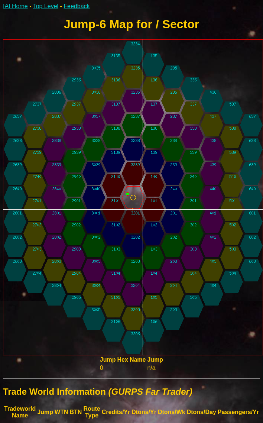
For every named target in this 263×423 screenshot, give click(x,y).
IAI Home (15, 6)
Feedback (77, 6)
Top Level (46, 6)
